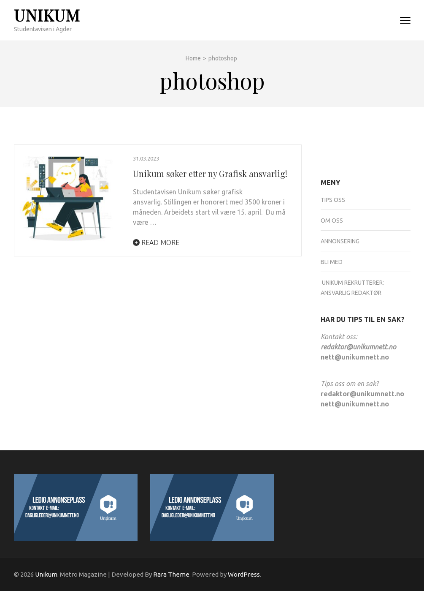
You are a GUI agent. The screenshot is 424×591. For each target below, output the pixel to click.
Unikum (47, 15)
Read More (156, 242)
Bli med (332, 262)
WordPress (244, 574)
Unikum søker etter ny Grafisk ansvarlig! (210, 173)
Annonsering (340, 241)
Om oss (332, 220)
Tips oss (333, 199)
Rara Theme (171, 574)
